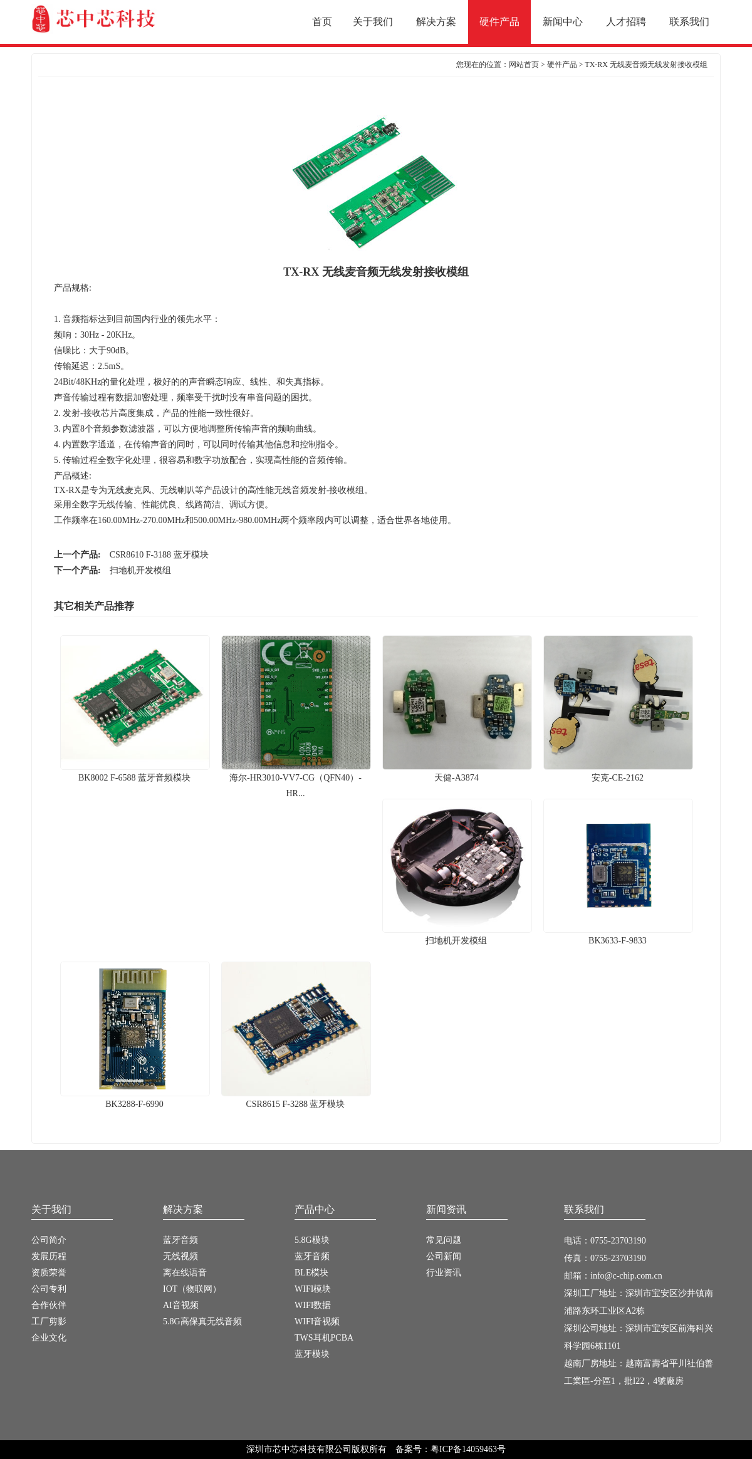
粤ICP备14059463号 (468, 1449)
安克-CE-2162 (617, 772)
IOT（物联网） (192, 1289)
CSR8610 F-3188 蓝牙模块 (159, 554)
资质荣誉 (48, 1272)
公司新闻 (443, 1256)
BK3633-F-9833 (617, 935)
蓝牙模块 (312, 1354)
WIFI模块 (313, 1289)
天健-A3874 (456, 772)
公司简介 (48, 1240)
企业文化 (48, 1337)
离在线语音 (185, 1272)
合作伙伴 (48, 1305)
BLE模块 (311, 1272)
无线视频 (180, 1256)
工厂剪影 (48, 1321)
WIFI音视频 (317, 1321)
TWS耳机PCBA (324, 1337)
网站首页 (524, 64)
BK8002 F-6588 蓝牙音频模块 (134, 772)
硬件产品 (562, 64)
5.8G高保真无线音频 (202, 1321)
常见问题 (443, 1240)
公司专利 (48, 1289)
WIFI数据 (313, 1305)
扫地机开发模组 (140, 570)
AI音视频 (181, 1305)
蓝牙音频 (180, 1240)
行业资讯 (443, 1272)
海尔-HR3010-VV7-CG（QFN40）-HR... (295, 780)
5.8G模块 (312, 1240)
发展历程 (48, 1256)
